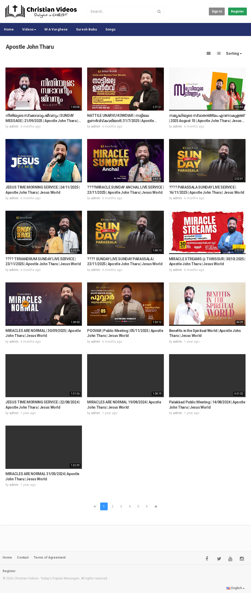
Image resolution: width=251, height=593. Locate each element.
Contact (23, 557)
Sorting (234, 53)
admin (13, 126)
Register (237, 11)
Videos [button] (29, 29)
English (235, 588)
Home (9, 29)
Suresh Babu (86, 29)
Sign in (217, 11)
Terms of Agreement (50, 557)
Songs (110, 29)
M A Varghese (56, 29)
